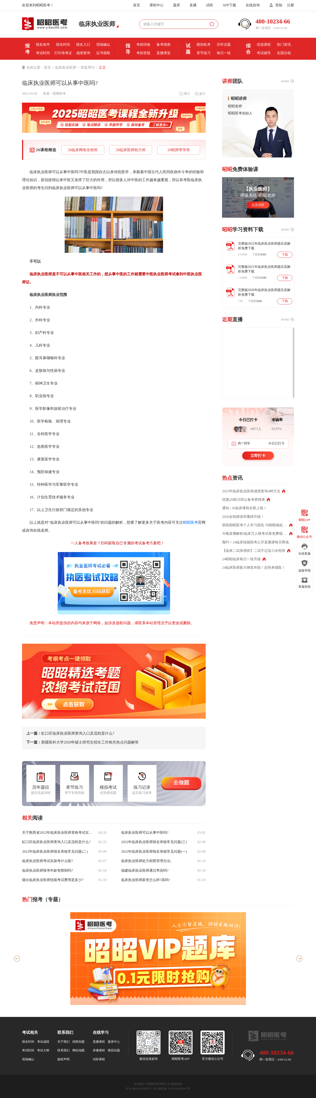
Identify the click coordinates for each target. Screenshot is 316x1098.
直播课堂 (163, 53)
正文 (102, 67)
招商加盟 (78, 1041)
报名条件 (43, 44)
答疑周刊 (88, 67)
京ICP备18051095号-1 (139, 1088)
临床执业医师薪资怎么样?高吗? (145, 880)
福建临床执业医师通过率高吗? (144, 870)
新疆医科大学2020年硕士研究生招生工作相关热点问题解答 (82, 742)
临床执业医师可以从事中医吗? (144, 832)
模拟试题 (114, 1050)
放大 (200, 94)
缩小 (184, 94)
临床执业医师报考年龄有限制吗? (47, 870)
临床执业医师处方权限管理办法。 (147, 861)
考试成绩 (43, 1041)
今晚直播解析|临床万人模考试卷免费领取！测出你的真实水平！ (257, 533)
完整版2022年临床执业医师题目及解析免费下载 (264, 246)
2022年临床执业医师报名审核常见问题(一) (154, 851)
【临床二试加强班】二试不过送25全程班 (253, 551)
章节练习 (204, 53)
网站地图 (78, 1050)
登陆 (278, 5)
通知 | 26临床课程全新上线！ (244, 508)
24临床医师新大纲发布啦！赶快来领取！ (253, 567)
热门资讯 (284, 44)
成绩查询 (83, 53)
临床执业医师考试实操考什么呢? (47, 861)
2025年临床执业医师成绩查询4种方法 (251, 491)
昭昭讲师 (239, 99)
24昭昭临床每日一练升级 (241, 559)
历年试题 (224, 44)
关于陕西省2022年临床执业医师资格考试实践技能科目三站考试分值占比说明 (57, 832)
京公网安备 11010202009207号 (171, 1088)
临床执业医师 (65, 67)
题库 (176, 5)
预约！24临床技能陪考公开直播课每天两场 (255, 542)
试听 (209, 5)
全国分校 (284, 53)
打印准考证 (63, 53)
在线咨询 (253, 5)
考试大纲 (43, 1050)
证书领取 (103, 53)
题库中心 (114, 1041)
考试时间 (43, 53)
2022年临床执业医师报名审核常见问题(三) (154, 842)
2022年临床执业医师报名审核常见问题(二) (55, 851)
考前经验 (143, 44)
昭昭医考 (59, 93)
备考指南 (163, 44)
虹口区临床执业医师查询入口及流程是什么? (70, 733)
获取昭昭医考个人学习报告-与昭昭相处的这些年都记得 (257, 525)
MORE (285, 81)
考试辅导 (264, 53)
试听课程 (99, 1059)
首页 (136, 5)
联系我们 (63, 1050)
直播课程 (99, 1041)
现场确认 (103, 44)
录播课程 (99, 1050)
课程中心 (156, 5)
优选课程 (264, 44)
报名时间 (63, 44)
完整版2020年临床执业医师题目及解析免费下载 (264, 292)
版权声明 (63, 1059)
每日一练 (224, 53)
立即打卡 (257, 456)
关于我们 (63, 1041)
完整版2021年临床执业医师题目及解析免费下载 (264, 269)
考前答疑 (143, 53)
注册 (290, 5)
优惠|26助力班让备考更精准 (243, 499)
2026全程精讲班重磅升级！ (243, 517)
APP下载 (229, 5)
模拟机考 (204, 44)
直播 (193, 5)
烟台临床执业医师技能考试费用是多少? (52, 880)
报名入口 (83, 44)
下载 (285, 255)
